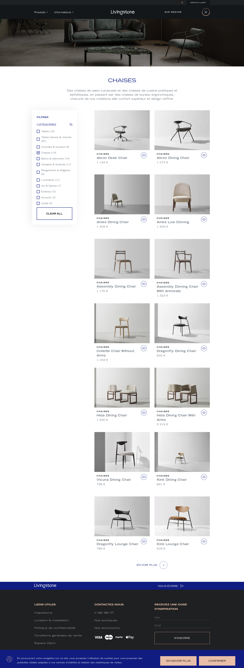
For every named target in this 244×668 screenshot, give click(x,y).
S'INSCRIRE (182, 638)
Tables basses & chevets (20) (56, 139)
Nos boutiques (105, 620)
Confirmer (217, 660)
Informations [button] (62, 12)
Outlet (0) (46, 203)
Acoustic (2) (48, 197)
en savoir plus (178, 660)
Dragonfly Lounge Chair (117, 544)
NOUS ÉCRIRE (171, 586)
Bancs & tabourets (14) (55, 158)
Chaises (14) (48, 152)
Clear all (54, 213)
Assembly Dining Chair (116, 286)
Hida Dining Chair (112, 415)
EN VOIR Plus (147, 564)
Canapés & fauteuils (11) (56, 164)
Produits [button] (40, 12)
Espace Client (198, 3)
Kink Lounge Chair (173, 544)
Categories (46, 124)
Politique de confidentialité (54, 627)
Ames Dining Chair (113, 222)
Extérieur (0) (48, 191)
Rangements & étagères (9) (55, 172)
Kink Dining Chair (172, 480)
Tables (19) (48, 131)
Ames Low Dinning (173, 222)
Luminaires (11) (50, 180)
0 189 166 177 (104, 612)
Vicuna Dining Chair (114, 480)
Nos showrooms (107, 627)
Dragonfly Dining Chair (176, 351)
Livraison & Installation (51, 620)
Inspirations (43, 612)
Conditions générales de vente (58, 635)
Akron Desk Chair (112, 158)
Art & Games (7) (51, 185)
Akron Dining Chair (173, 158)
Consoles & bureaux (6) (55, 146)
